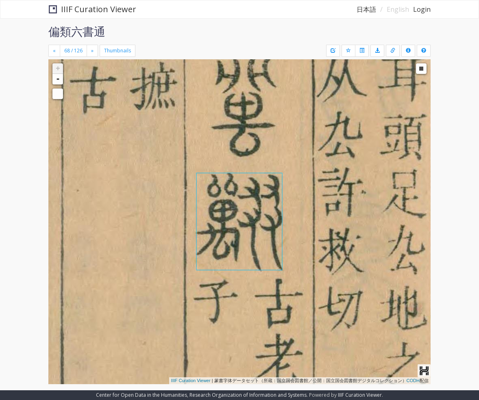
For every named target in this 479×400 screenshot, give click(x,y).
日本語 (366, 9)
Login (422, 9)
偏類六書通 (76, 31)
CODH (413, 380)
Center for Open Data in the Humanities (141, 394)
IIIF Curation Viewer (92, 9)
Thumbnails (117, 50)
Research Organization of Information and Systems (248, 394)
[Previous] (54, 51)
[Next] (92, 51)
